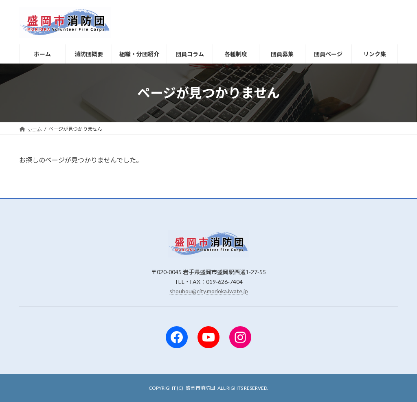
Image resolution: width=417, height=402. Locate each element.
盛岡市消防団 (200, 388)
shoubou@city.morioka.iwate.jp (208, 291)
